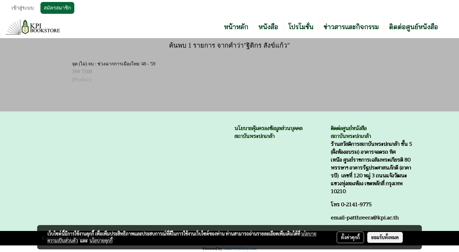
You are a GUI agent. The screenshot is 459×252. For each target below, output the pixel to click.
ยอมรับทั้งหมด (385, 237)
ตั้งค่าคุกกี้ (350, 237)
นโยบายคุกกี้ (100, 240)
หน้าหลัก (236, 27)
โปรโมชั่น (300, 27)
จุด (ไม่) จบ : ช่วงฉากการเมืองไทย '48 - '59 (113, 63)
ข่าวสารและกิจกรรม (351, 27)
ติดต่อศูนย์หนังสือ (413, 27)
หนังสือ (268, 27)
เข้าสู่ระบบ (23, 8)
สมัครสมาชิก (57, 8)
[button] (448, 27)
